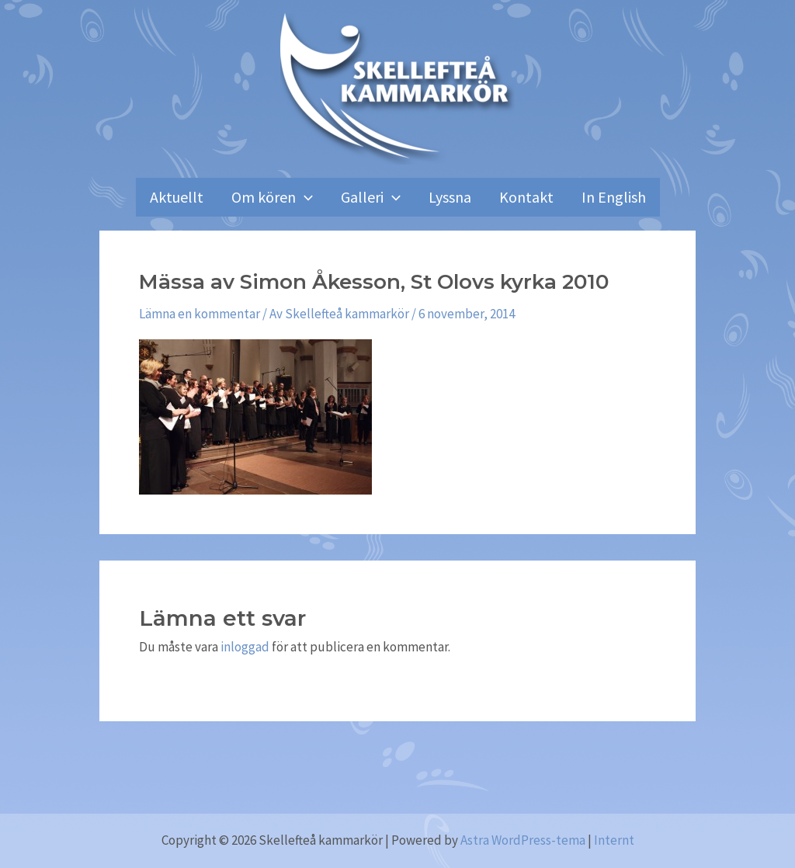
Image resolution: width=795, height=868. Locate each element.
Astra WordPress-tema (522, 840)
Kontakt (526, 197)
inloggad (244, 646)
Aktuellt (176, 197)
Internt (614, 840)
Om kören (272, 197)
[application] (304, 197)
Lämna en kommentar (199, 313)
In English (613, 197)
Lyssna (450, 197)
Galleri (371, 197)
